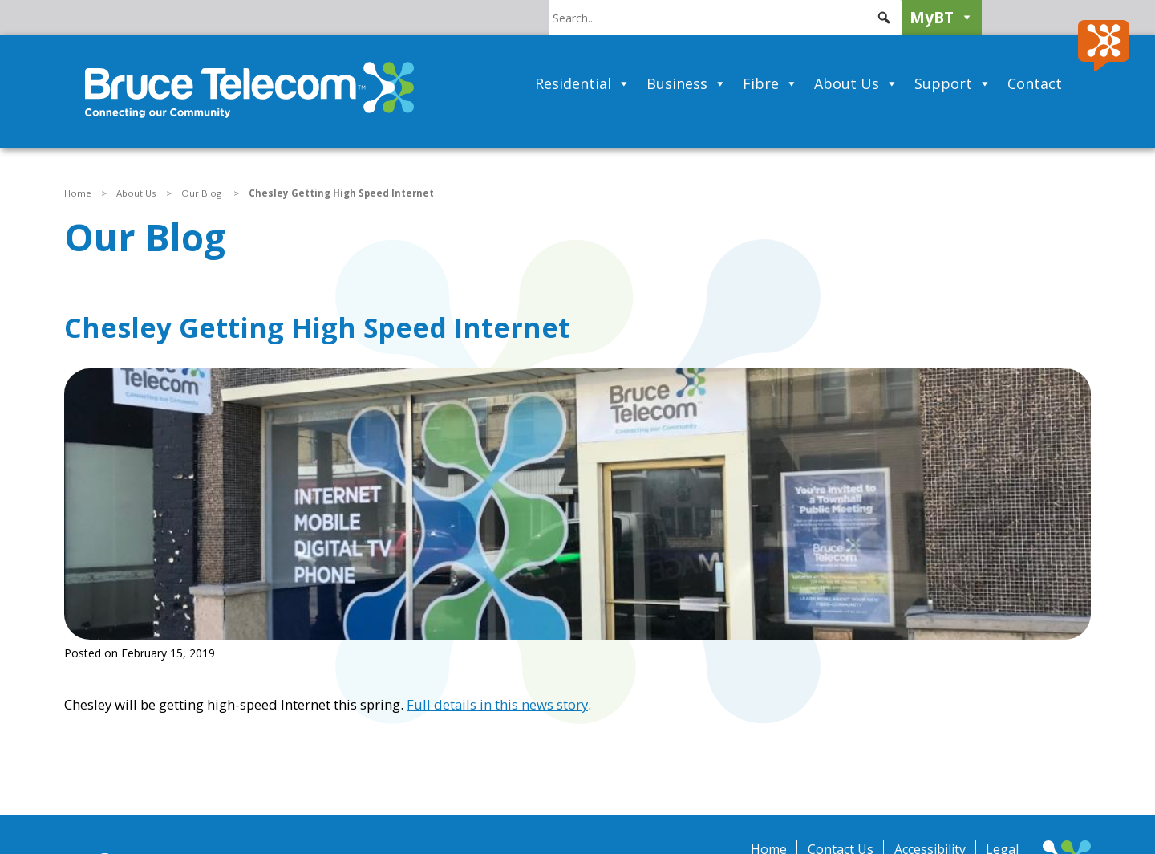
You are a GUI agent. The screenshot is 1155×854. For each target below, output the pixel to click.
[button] (884, 17)
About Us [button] (856, 83)
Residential (582, 83)
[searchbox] (725, 17)
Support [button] (952, 83)
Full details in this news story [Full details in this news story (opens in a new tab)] (497, 704)
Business (686, 83)
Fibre (770, 83)
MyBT (942, 17)
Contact (1034, 83)
